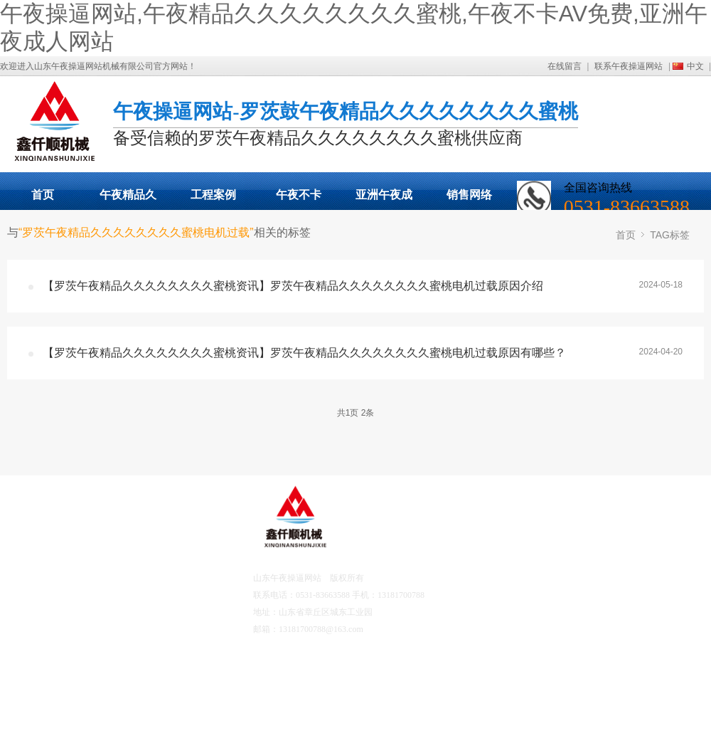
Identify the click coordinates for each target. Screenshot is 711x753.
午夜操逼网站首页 (70, 538)
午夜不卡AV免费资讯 (148, 617)
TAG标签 (670, 235)
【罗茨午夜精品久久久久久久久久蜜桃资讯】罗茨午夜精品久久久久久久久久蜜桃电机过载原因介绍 (293, 286)
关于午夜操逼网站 (147, 538)
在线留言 (564, 66)
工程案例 (213, 195)
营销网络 (55, 669)
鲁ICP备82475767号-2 (403, 629)
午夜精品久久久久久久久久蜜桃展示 (128, 199)
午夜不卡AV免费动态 (298, 199)
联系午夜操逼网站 (628, 66)
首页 (42, 195)
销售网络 (469, 195)
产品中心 (55, 577)
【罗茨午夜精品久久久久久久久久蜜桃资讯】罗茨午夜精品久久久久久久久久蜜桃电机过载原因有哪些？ (304, 353)
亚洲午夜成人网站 (384, 199)
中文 (695, 66)
